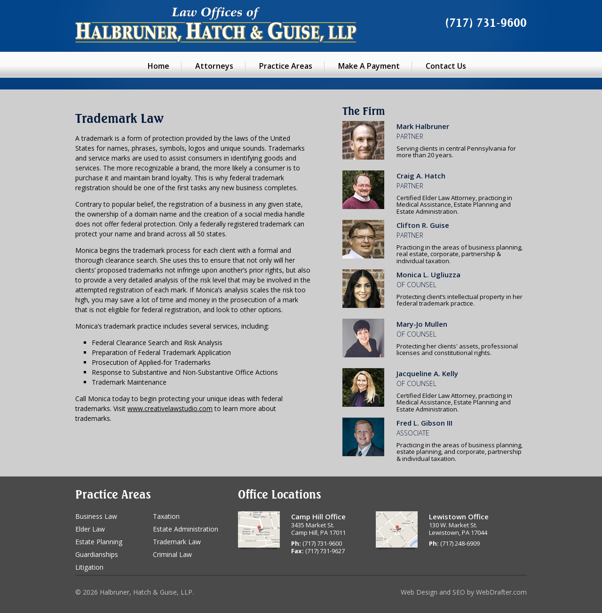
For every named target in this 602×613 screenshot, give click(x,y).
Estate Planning (98, 541)
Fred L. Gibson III (424, 422)
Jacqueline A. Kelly (427, 373)
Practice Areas (285, 66)
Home (158, 66)
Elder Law (90, 528)
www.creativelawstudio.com (170, 408)
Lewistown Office (459, 516)
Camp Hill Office (318, 516)
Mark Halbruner (422, 126)
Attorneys (214, 66)
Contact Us (446, 66)
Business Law (96, 516)
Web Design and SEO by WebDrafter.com (464, 592)
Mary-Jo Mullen (421, 324)
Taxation (166, 516)
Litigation (89, 567)
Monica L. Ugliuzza (428, 274)
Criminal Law (172, 554)
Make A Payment (369, 66)
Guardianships (96, 554)
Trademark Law (177, 541)
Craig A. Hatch (420, 175)
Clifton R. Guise (422, 225)
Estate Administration (185, 528)
